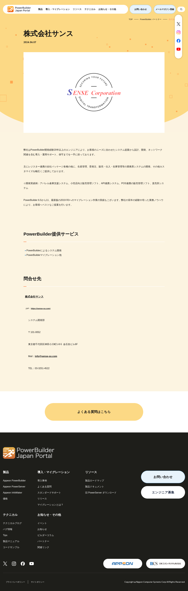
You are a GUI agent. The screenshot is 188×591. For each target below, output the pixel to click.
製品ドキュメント (94, 486)
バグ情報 (7, 529)
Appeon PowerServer (14, 486)
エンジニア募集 (163, 492)
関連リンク (43, 547)
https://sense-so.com (40, 308)
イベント (42, 523)
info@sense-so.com (46, 356)
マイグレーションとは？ (50, 504)
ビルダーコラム (45, 535)
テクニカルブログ (12, 523)
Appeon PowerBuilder (14, 480)
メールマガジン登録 (165, 9)
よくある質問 (44, 486)
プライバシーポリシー (15, 582)
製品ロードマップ (94, 480)
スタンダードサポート (49, 492)
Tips (5, 535)
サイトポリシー (37, 582)
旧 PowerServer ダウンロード (100, 492)
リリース (42, 498)
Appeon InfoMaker (12, 492)
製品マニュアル (11, 541)
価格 (5, 498)
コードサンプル (11, 547)
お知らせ (42, 529)
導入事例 (42, 480)
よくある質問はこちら (94, 412)
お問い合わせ (140, 9)
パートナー (43, 541)
